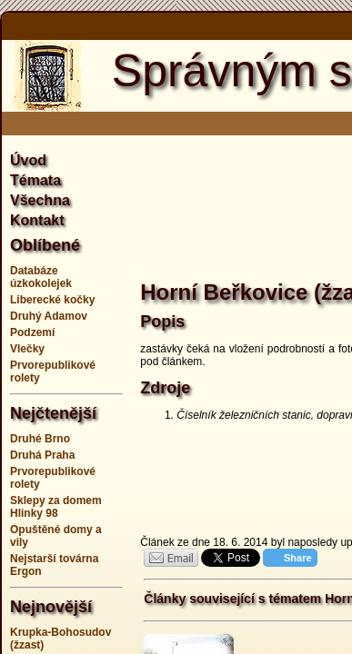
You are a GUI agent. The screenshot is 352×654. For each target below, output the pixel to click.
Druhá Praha (42, 455)
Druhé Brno (40, 438)
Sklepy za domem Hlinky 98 (56, 507)
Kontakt (37, 220)
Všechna (40, 200)
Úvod (28, 160)
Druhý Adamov (48, 316)
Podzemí (32, 332)
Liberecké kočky (52, 299)
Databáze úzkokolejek (41, 277)
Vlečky (27, 348)
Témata (35, 180)
